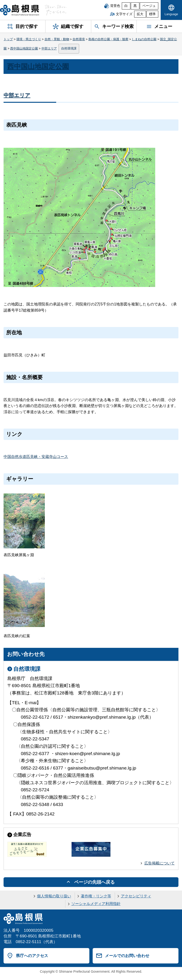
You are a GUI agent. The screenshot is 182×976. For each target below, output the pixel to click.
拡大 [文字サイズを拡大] (140, 14)
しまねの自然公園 (144, 39)
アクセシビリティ (136, 896)
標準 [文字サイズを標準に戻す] (152, 14)
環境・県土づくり (28, 39)
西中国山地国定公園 (24, 48)
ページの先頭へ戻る (94, 882)
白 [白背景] (126, 6)
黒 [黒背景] (135, 6)
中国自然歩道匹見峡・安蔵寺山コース (36, 457)
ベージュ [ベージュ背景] (149, 6)
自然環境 (79, 39)
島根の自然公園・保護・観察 (108, 39)
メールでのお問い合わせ (127, 955)
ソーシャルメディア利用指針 (96, 904)
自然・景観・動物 (57, 39)
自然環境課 (69, 48)
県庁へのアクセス (32, 955)
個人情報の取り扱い (54, 896)
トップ (8, 39)
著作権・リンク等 (96, 896)
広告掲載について (159, 863)
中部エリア (49, 48)
